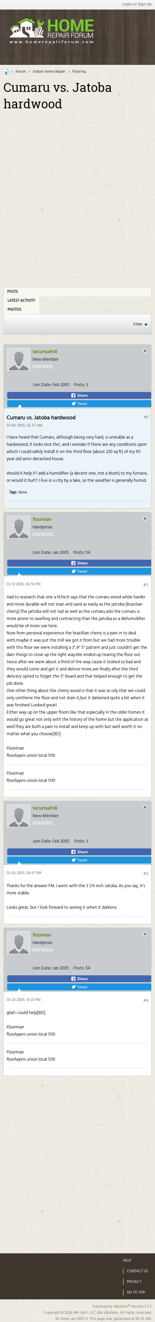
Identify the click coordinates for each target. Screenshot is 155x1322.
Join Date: (42, 385)
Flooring (79, 72)
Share (79, 395)
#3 (145, 873)
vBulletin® (121, 1306)
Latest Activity (21, 301)
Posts (12, 292)
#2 (145, 585)
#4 (145, 1000)
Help (127, 1261)
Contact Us (137, 1271)
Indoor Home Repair (49, 72)
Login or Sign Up (137, 4)
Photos (14, 310)
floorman (42, 520)
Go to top (136, 1292)
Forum (21, 72)
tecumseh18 (45, 352)
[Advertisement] (77, 192)
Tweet (79, 403)
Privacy (134, 1282)
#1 (146, 417)
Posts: (79, 385)
